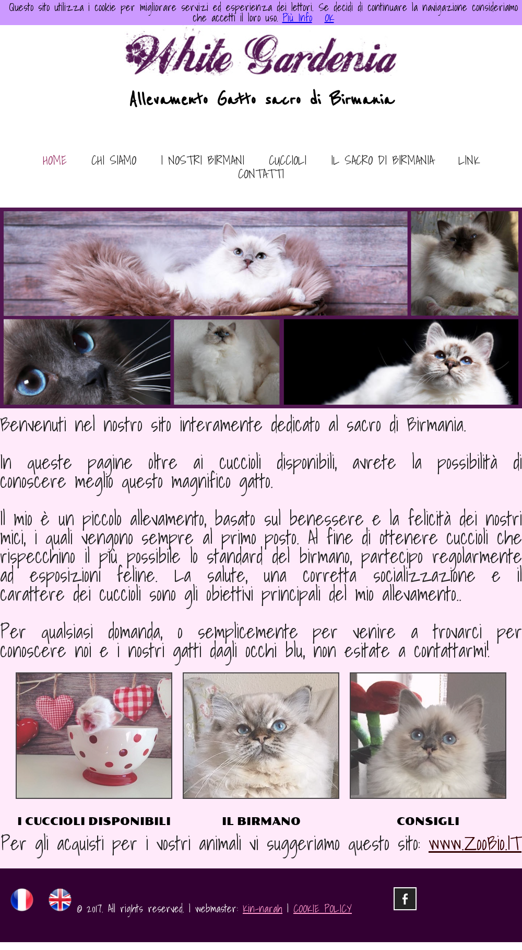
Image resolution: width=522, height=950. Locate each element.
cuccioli (287, 161)
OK (329, 17)
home (55, 161)
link (469, 161)
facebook (405, 898)
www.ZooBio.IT (475, 843)
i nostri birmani (202, 161)
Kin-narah (262, 908)
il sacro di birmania (382, 161)
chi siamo (113, 161)
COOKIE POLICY (322, 908)
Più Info (297, 17)
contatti (261, 174)
